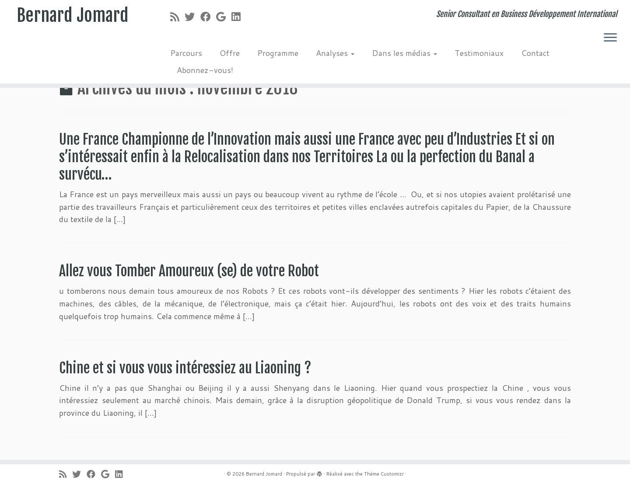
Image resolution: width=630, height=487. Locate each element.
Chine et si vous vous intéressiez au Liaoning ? (185, 368)
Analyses (335, 53)
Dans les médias (404, 53)
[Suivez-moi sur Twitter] (192, 16)
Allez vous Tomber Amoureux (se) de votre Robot (192, 271)
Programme (277, 53)
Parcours (186, 53)
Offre (230, 53)
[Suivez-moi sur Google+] (223, 16)
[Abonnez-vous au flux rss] (177, 16)
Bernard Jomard (73, 15)
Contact (535, 53)
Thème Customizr (384, 473)
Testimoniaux (479, 53)
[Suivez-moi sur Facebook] (208, 16)
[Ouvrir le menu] (610, 38)
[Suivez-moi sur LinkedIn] (238, 16)
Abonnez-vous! (205, 70)
